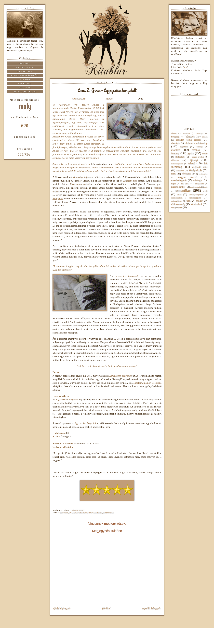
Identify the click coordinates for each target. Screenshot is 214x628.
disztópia (175, 143)
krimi (173, 173)
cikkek (204, 137)
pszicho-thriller (178, 187)
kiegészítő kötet (199, 167)
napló (173, 184)
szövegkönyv (176, 201)
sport (179, 194)
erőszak (196, 149)
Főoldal (106, 608)
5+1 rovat (24, 84)
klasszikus (180, 170)
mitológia (197, 180)
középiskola (195, 170)
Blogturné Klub (24, 92)
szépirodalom (176, 198)
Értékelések (24, 67)
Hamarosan (24, 71)
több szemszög (178, 204)
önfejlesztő (199, 184)
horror (204, 153)
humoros (179, 156)
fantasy (175, 153)
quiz (205, 187)
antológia (199, 133)
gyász (71, 513)
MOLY (109, 98)
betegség (175, 136)
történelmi (196, 204)
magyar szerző (95, 513)
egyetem (183, 146)
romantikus (108, 513)
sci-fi (205, 191)
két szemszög (81, 513)
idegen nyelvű (198, 157)
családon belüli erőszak (188, 140)
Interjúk (25, 79)
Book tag (24, 87)
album (173, 133)
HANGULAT (78, 98)
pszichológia (195, 187)
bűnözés (190, 136)
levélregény (203, 174)
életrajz (199, 147)
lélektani (186, 173)
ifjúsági (193, 160)
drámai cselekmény (196, 143)
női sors (184, 183)
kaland (191, 163)
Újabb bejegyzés (61, 608)
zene (180, 207)
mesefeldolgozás (179, 180)
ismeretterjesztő (177, 164)
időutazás (175, 160)
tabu (188, 201)
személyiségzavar (196, 194)
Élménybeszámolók (24, 75)
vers (173, 207)
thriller (199, 201)
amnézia (186, 133)
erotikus (64, 513)
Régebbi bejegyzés (151, 608)
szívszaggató (195, 198)
